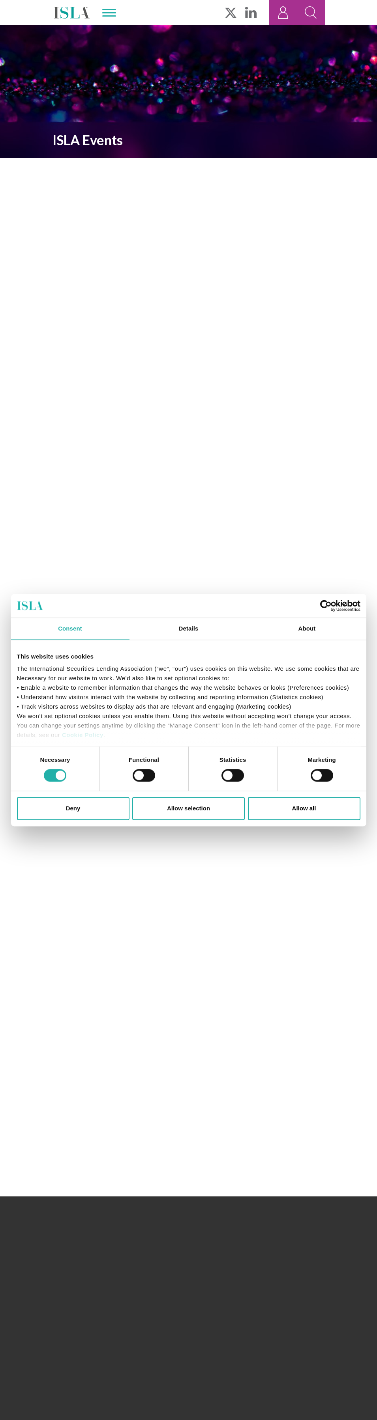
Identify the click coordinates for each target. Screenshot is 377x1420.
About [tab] (307, 628)
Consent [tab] (70, 628)
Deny (73, 808)
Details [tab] (189, 628)
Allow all (304, 808)
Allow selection (188, 808)
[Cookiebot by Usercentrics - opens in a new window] (325, 606)
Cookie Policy (82, 734)
